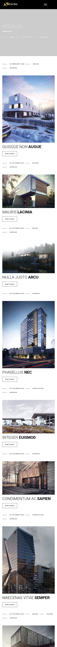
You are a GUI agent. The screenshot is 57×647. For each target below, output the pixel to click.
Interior (13, 68)
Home (12, 37)
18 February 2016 (17, 64)
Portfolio (27, 37)
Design (36, 64)
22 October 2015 (17, 515)
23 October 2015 (17, 163)
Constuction (38, 388)
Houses (35, 163)
